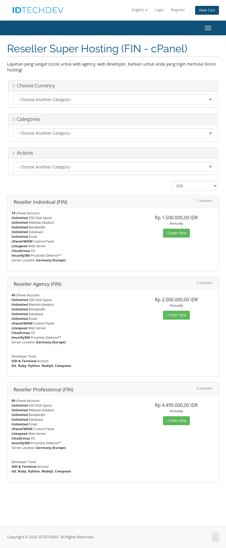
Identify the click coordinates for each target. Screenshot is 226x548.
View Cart (207, 10)
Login (159, 9)
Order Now (176, 232)
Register (178, 9)
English (140, 9)
